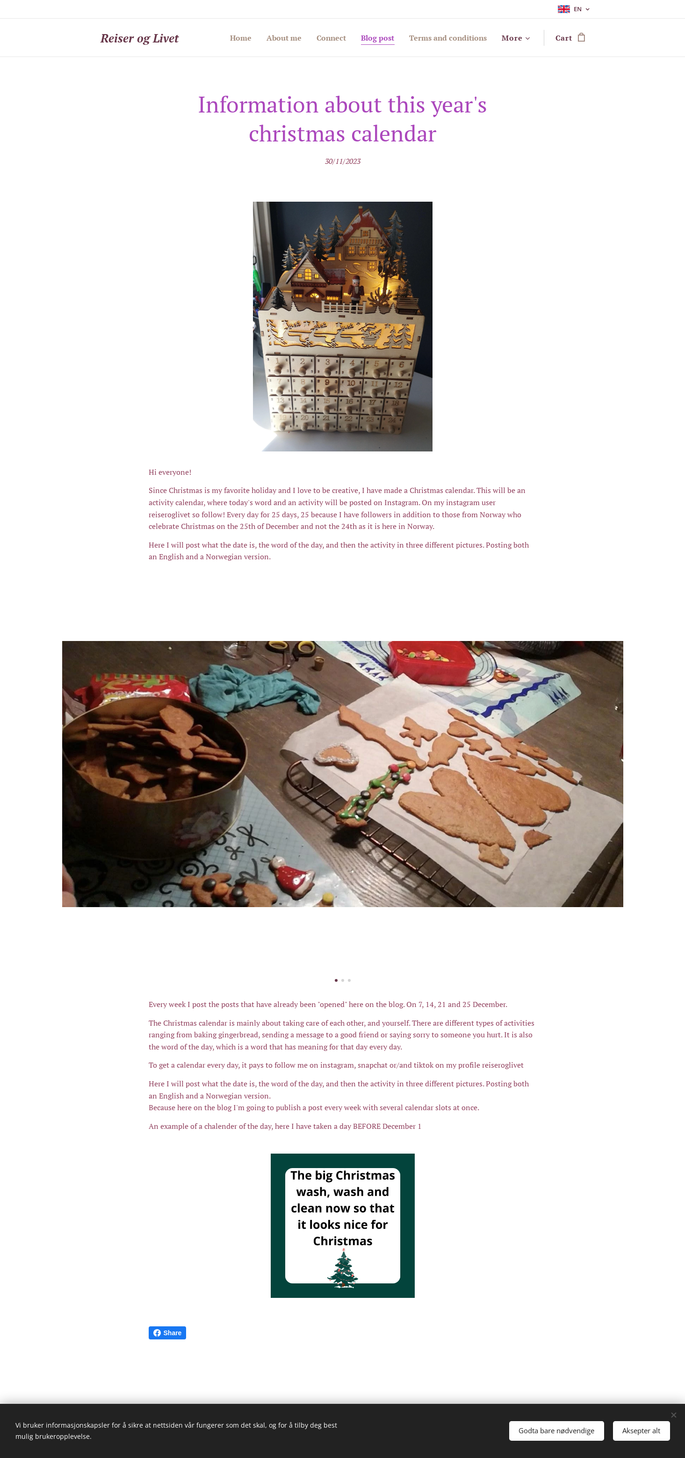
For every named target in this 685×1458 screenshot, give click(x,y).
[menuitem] (226, 37)
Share (167, 1333)
